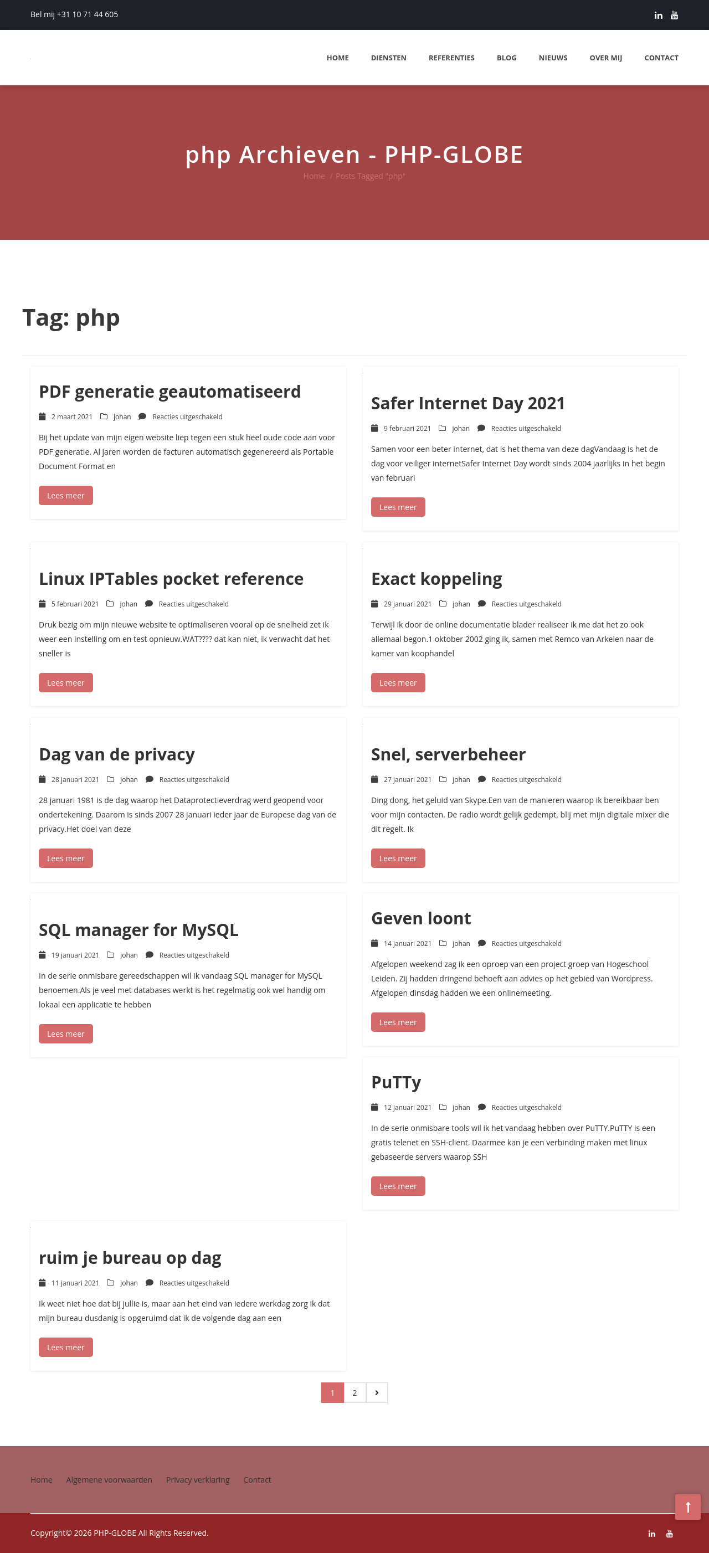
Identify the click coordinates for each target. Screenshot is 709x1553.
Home (338, 58)
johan (122, 416)
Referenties (452, 58)
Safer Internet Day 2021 (468, 403)
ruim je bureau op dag (130, 1257)
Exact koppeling (436, 578)
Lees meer (66, 495)
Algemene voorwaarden (109, 1479)
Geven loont (421, 918)
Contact (661, 58)
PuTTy (396, 1082)
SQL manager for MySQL (139, 929)
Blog (507, 58)
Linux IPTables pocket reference (171, 578)
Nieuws (553, 58)
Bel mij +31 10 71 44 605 (74, 14)
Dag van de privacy (117, 754)
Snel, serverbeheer (448, 754)
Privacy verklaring (198, 1479)
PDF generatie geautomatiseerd (170, 391)
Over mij (606, 58)
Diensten (389, 58)
